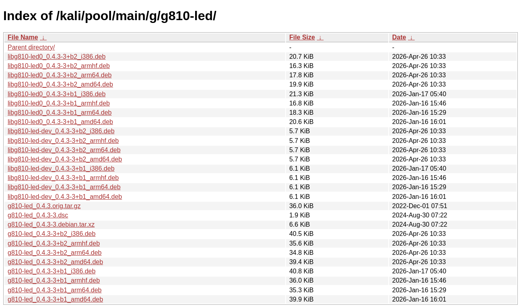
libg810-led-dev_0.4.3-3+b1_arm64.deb (64, 187)
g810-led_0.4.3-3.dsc (38, 215)
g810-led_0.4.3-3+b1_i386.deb (51, 271)
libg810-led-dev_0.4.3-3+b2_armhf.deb (63, 140)
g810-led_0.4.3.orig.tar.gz (44, 206)
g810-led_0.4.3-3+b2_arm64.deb (55, 252)
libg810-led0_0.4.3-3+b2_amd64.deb (60, 84)
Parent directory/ (31, 47)
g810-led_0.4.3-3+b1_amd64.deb (55, 299)
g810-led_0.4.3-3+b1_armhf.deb (54, 280)
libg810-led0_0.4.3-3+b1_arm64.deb (59, 112)
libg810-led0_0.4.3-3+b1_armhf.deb (59, 103)
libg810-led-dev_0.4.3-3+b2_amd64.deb (65, 159)
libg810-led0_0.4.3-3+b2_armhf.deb (59, 65)
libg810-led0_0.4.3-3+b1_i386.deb (56, 94)
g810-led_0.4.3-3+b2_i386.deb (51, 233)
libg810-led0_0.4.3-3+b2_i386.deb (56, 56)
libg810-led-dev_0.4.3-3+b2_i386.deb (61, 131)
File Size (302, 37)
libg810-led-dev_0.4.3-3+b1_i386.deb (61, 168)
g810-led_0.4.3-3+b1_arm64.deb (55, 290)
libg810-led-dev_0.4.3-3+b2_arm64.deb (64, 150)
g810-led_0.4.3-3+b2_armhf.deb (54, 243)
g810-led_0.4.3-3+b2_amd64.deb (55, 261)
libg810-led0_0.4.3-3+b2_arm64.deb (59, 75)
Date (399, 37)
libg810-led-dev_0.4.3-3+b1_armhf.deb (63, 177)
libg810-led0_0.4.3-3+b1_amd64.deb (60, 121)
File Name (23, 37)
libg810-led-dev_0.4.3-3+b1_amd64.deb (65, 196)
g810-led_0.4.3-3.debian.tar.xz (51, 224)
